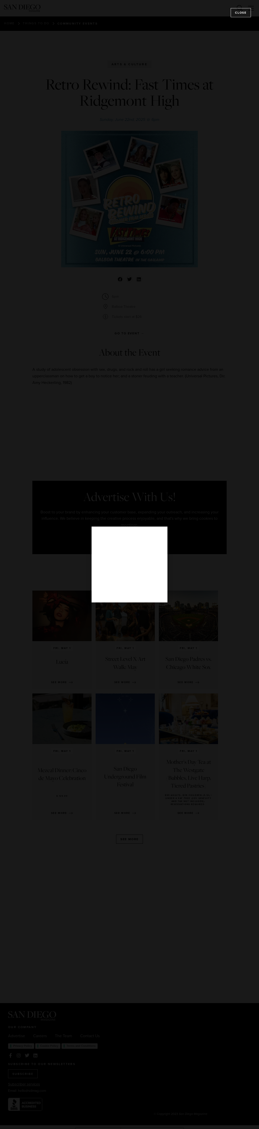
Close (241, 12)
